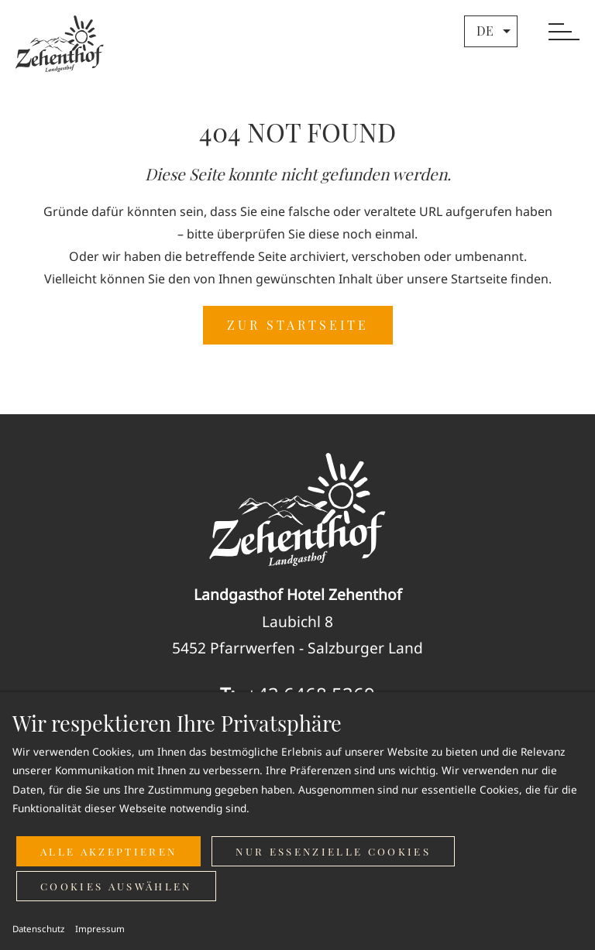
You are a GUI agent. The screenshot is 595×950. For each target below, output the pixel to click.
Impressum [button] (100, 929)
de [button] (495, 30)
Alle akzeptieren (108, 851)
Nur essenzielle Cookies (333, 851)
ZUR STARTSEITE (298, 325)
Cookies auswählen (116, 886)
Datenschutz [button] (38, 929)
